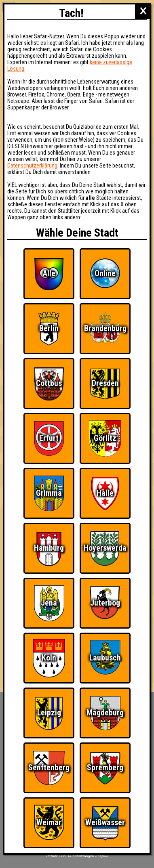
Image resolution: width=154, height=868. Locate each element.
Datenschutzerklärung (32, 165)
